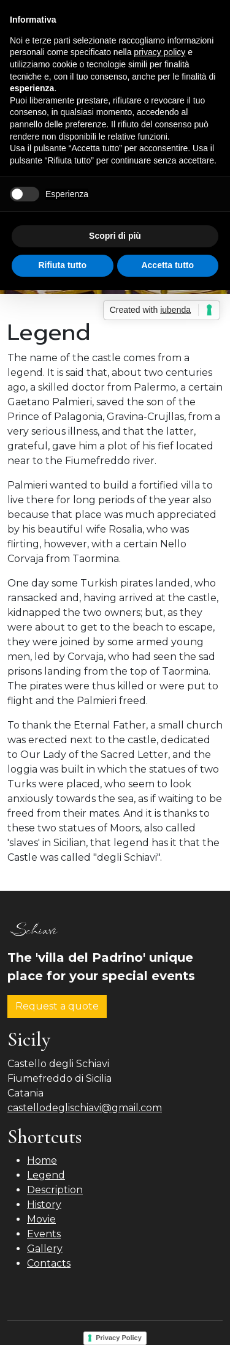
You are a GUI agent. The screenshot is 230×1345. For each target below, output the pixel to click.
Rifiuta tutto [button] (62, 265)
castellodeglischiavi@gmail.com (84, 1108)
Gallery (45, 1248)
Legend (46, 1175)
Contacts (49, 1263)
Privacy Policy (119, 1337)
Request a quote (57, 1006)
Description (55, 1190)
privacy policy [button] (159, 52)
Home (42, 1160)
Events (44, 1234)
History (44, 1204)
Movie (41, 1219)
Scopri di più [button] (115, 236)
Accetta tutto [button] (167, 265)
